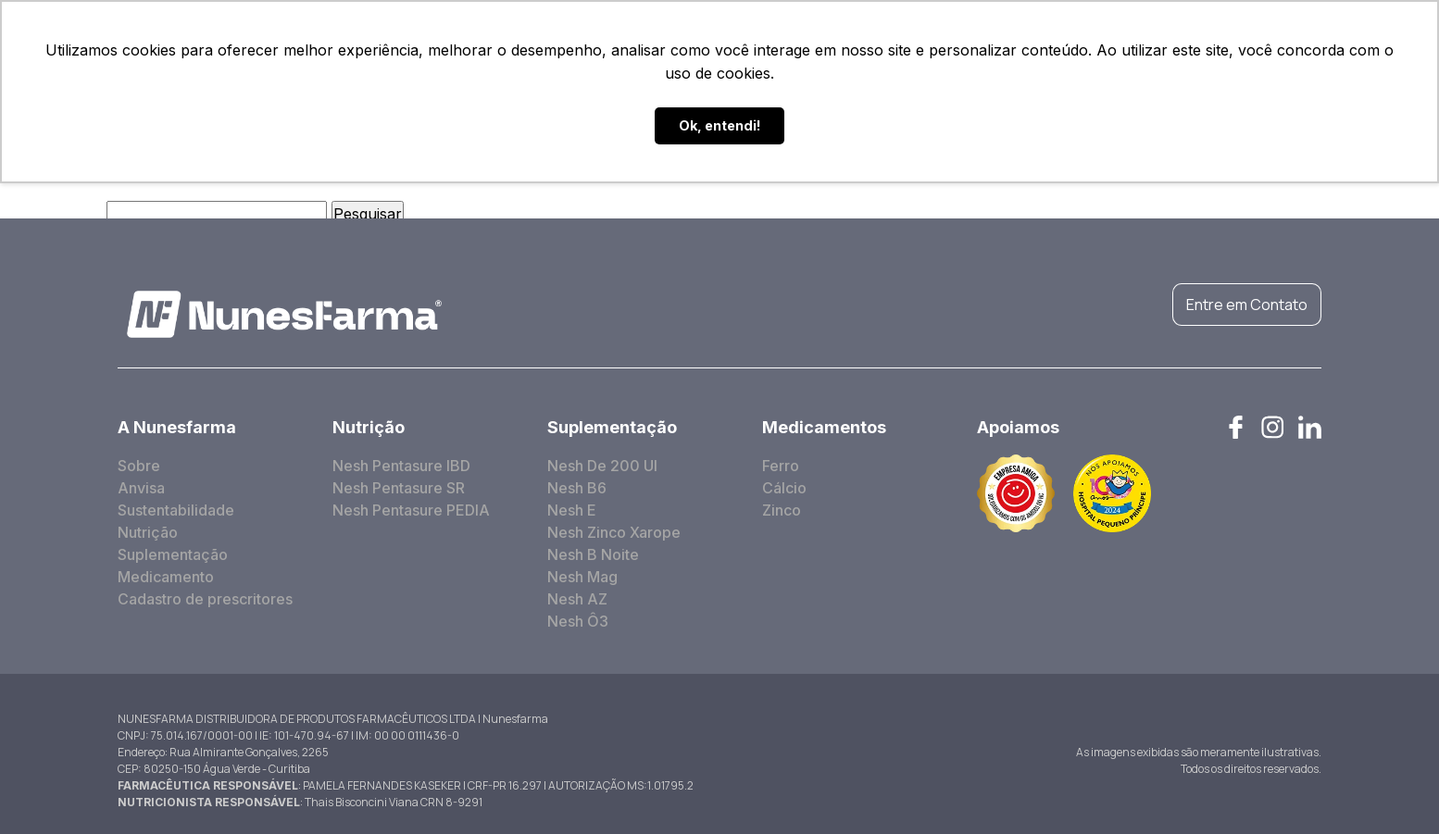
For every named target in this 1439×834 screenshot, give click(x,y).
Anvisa (141, 488)
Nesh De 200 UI (602, 465)
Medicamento (166, 576)
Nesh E (571, 510)
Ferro (780, 465)
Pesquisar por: (51, 214)
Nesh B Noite (593, 554)
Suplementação (173, 554)
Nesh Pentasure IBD (401, 465)
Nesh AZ (577, 599)
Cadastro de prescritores (205, 599)
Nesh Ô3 (577, 621)
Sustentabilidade (176, 510)
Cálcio (784, 488)
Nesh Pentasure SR (398, 488)
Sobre (139, 465)
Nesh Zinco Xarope (614, 532)
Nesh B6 (577, 488)
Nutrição (148, 532)
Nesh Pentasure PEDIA (411, 510)
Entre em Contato (1247, 304)
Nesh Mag (582, 576)
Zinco (781, 510)
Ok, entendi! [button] (720, 125)
